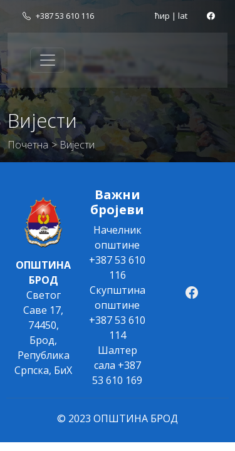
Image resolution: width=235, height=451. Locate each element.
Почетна (28, 145)
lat (182, 15)
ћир (162, 15)
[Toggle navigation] (47, 60)
